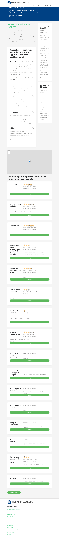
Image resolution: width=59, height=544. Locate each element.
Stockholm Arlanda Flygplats (13, 509)
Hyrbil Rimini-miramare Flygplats (18, 25)
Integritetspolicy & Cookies (13, 529)
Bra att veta (40, 5)
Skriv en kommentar (14, 492)
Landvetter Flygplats (11, 514)
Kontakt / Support (11, 532)
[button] (29, 161)
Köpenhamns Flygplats (12, 512)
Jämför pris (29, 194)
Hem (34, 5)
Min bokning (48, 5)
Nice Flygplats (10, 516)
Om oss (9, 534)
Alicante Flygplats (11, 518)
